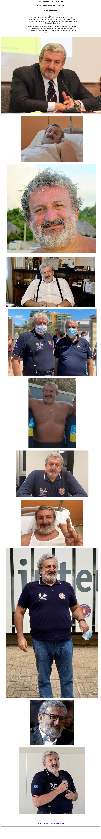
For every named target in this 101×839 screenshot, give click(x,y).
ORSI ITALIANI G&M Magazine (50, 823)
